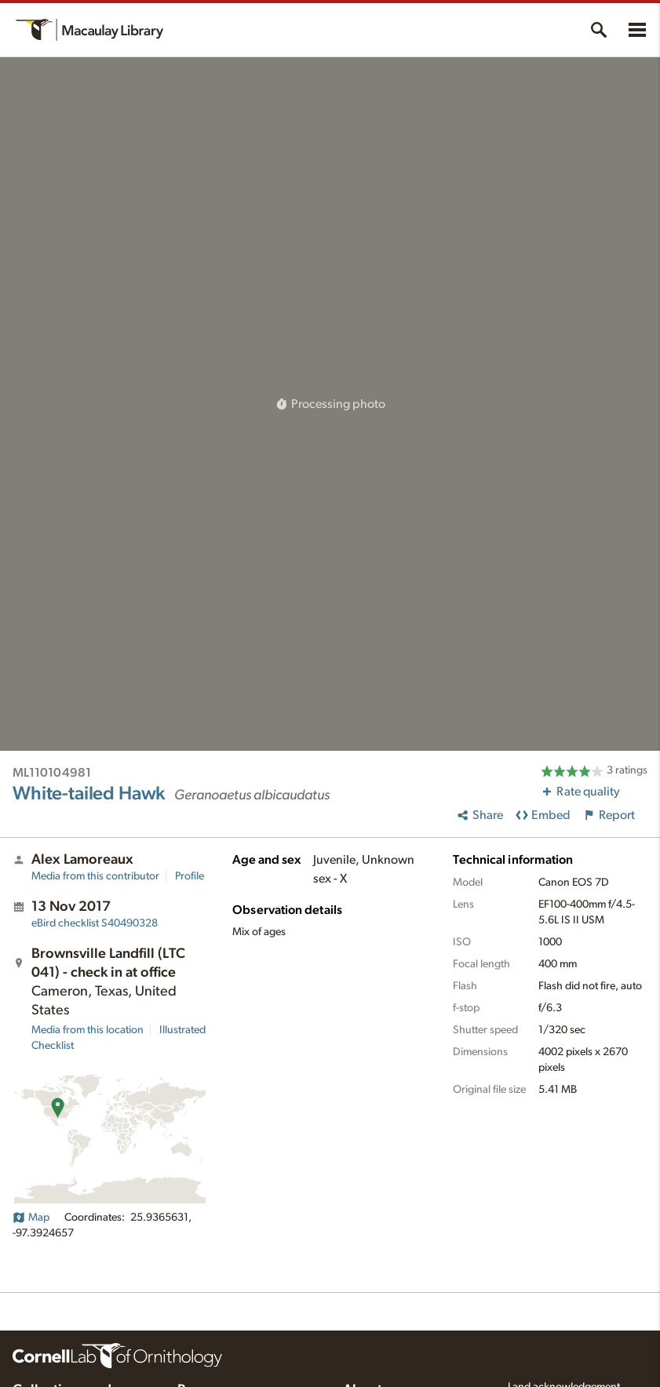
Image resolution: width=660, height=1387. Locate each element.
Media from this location (87, 1030)
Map (31, 1217)
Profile (189, 876)
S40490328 (94, 923)
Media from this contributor (95, 876)
